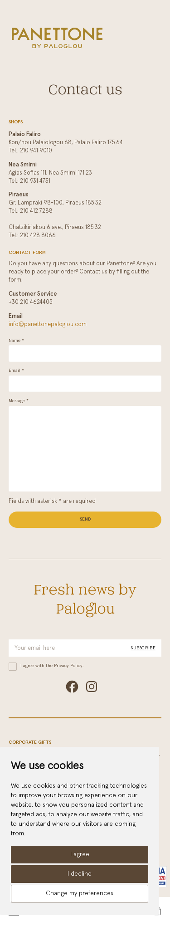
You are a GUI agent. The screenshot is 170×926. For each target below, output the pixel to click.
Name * (16, 340)
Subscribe (143, 648)
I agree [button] (79, 854)
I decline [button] (80, 874)
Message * (19, 401)
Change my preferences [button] (79, 893)
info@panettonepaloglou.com (48, 324)
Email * (16, 370)
